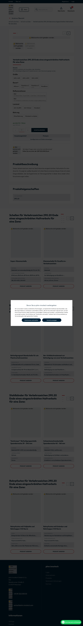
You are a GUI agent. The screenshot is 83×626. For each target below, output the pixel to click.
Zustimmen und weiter (31, 320)
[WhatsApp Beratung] (71, 622)
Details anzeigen (52, 320)
